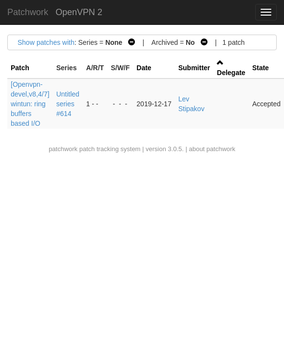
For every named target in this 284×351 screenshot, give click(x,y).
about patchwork (212, 149)
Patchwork (27, 12)
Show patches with (46, 42)
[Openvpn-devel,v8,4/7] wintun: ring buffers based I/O (30, 103)
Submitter (194, 68)
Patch (20, 68)
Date (143, 68)
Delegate (231, 73)
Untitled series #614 (67, 103)
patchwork (63, 149)
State (260, 68)
